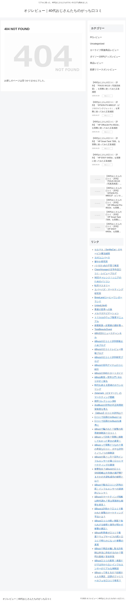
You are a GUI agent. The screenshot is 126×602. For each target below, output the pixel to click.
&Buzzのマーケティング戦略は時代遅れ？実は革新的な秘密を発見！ (108, 501)
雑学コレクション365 (105, 401)
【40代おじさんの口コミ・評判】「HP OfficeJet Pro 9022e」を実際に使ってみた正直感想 (106, 125)
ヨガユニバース (102, 257)
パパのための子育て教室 (106, 265)
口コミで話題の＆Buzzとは (107, 417)
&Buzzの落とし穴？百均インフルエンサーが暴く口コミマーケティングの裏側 (108, 461)
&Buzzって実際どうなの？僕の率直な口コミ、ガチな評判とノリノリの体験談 (108, 449)
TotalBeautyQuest (103, 329)
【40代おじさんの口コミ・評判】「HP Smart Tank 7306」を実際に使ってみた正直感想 (106, 141)
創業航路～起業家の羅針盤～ (108, 325)
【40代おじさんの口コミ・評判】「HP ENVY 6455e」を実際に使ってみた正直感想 (106, 158)
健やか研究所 (101, 261)
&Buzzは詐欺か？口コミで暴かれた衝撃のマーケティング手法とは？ (108, 512)
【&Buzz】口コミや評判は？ (108, 413)
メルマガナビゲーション (106, 313)
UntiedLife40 (100, 305)
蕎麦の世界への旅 (103, 309)
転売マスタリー (102, 285)
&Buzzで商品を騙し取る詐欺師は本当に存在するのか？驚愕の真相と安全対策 (108, 552)
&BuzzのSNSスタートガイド (108, 373)
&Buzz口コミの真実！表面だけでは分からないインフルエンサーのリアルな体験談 (108, 564)
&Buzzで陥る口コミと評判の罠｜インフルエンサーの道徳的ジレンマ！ (108, 489)
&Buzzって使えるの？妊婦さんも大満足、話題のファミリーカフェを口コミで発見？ (108, 576)
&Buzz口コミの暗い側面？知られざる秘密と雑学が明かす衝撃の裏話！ (108, 525)
